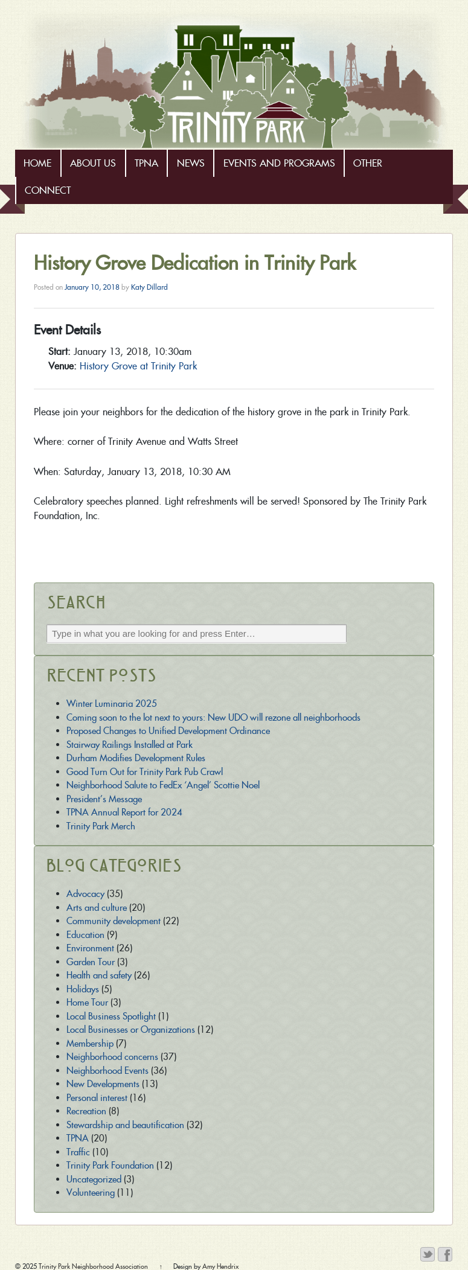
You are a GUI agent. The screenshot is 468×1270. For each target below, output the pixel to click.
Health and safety (99, 975)
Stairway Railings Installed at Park (129, 744)
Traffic (78, 1152)
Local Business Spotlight (111, 1016)
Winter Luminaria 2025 (111, 703)
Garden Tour (90, 962)
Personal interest (96, 1097)
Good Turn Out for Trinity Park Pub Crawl (144, 771)
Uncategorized (93, 1179)
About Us (93, 163)
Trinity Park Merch (100, 826)
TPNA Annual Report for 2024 (124, 812)
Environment (90, 948)
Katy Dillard (149, 287)
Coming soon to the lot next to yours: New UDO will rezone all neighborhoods (213, 717)
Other (367, 163)
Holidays (82, 989)
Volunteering (90, 1192)
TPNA (146, 163)
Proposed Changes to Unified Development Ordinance (168, 730)
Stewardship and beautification (125, 1125)
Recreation (86, 1111)
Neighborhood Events (107, 1070)
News (191, 163)
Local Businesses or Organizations (130, 1029)
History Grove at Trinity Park (138, 366)
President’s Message (104, 799)
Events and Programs (279, 163)
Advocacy (85, 893)
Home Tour (87, 1002)
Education (85, 934)
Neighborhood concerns (112, 1056)
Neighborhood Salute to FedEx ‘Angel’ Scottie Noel (163, 785)
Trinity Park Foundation (110, 1165)
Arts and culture (96, 907)
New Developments (102, 1084)
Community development (113, 921)
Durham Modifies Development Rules (135, 758)
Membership (90, 1043)
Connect (48, 190)
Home (37, 163)
